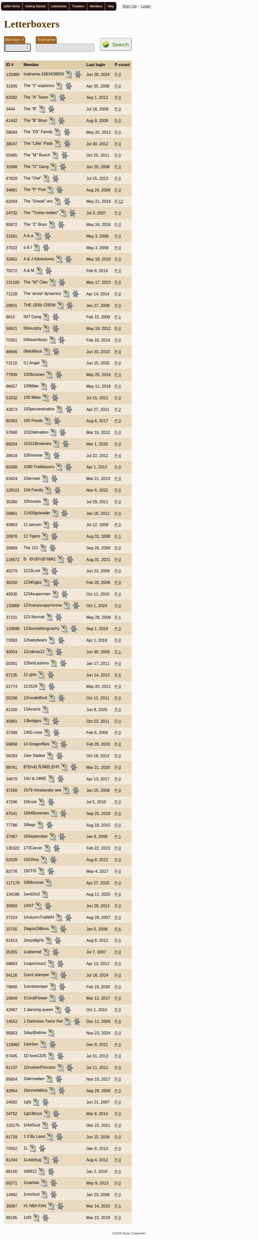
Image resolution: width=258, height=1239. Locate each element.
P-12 (119, 201)
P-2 (118, 409)
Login (146, 6)
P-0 (118, 74)
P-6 (118, 675)
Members (96, 6)
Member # (14, 39)
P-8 (118, 1021)
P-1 (118, 317)
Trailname (46, 39)
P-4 (118, 456)
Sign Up (129, 6)
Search (120, 44)
